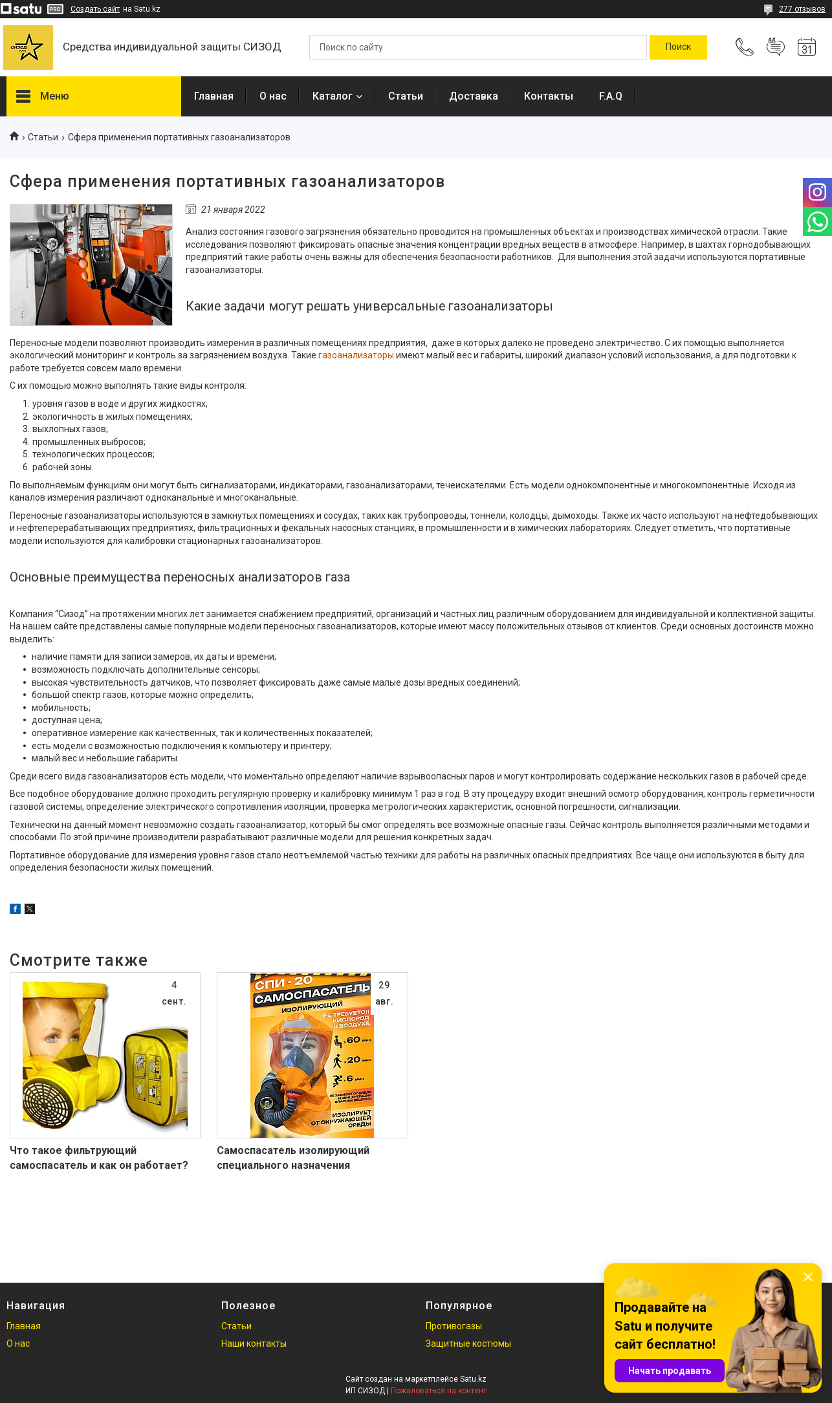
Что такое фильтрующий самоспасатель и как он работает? (99, 1157)
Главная (214, 96)
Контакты (548, 96)
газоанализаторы (356, 355)
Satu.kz (473, 1379)
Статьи (405, 96)
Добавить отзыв (776, 47)
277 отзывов (802, 9)
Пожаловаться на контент (439, 1390)
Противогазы (454, 1326)
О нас (273, 96)
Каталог (332, 96)
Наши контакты (254, 1343)
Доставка (473, 96)
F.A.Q (610, 96)
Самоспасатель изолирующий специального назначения (293, 1157)
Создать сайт (95, 9)
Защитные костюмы (468, 1343)
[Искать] (678, 47)
